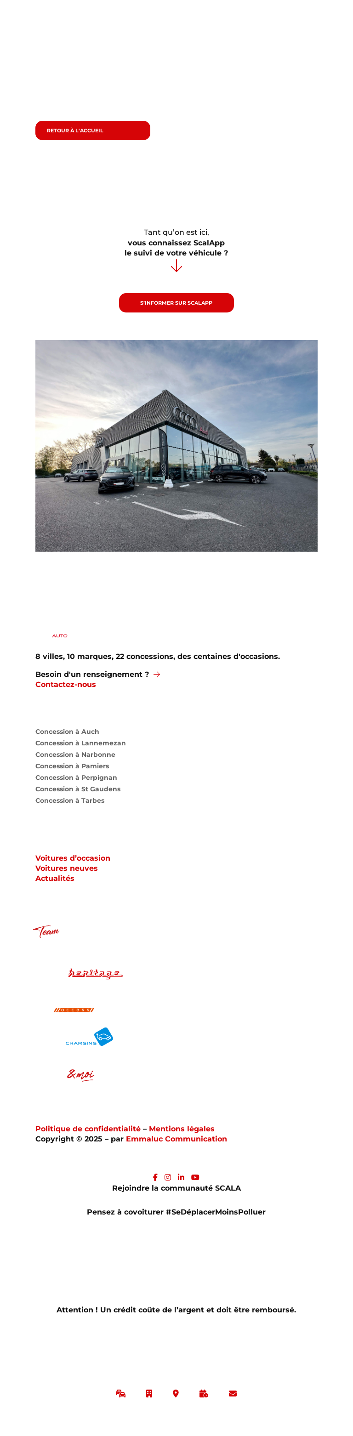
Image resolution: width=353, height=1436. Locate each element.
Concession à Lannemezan (80, 745)
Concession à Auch (67, 734)
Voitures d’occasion (72, 858)
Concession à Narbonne (75, 757)
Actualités (54, 878)
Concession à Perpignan (76, 780)
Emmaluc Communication (176, 1139)
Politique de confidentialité (89, 1128)
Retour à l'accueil (75, 130)
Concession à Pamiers (72, 768)
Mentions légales (182, 1128)
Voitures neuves (66, 868)
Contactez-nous (65, 684)
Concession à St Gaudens (77, 791)
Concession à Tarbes (69, 802)
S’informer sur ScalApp (176, 303)
